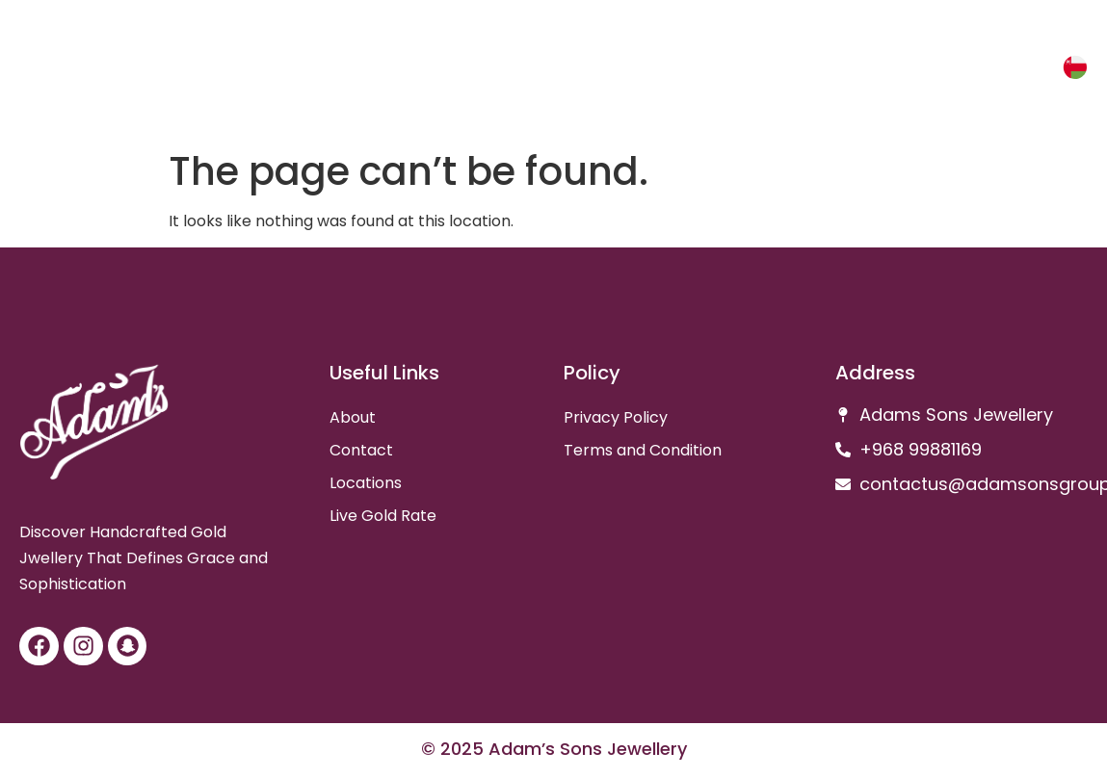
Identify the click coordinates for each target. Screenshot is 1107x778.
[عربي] (1072, 67)
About (352, 417)
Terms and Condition (643, 450)
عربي (1018, 70)
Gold (959, 70)
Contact (361, 450)
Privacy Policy (616, 417)
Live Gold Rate (382, 516)
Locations (365, 483)
